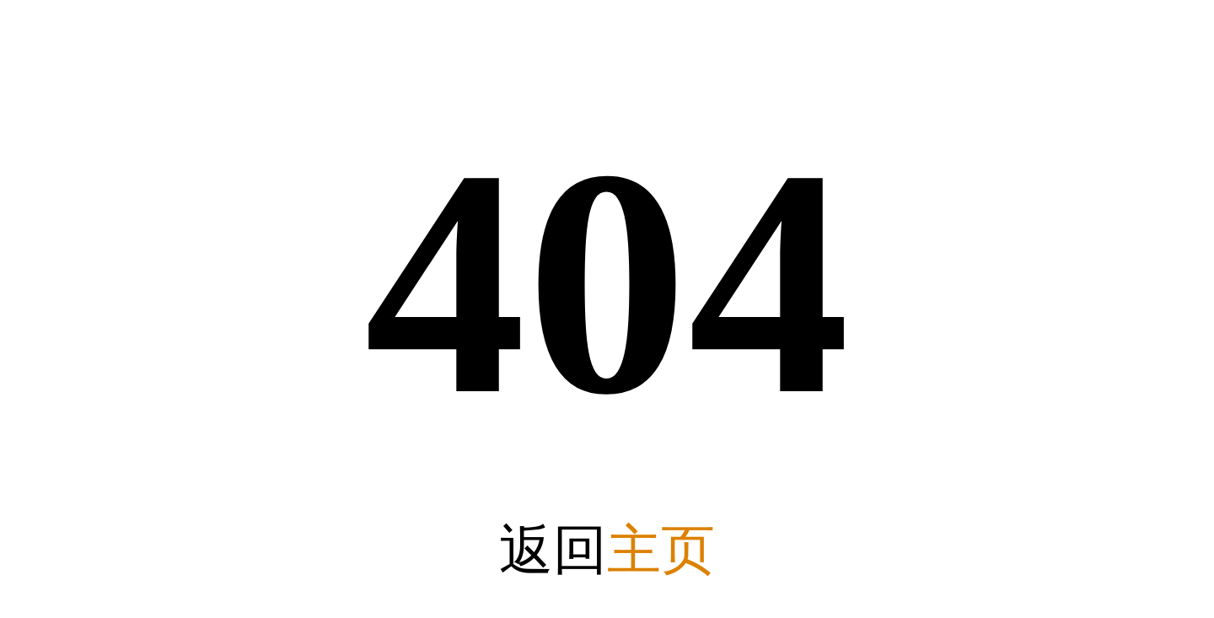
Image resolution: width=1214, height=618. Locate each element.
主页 (661, 550)
